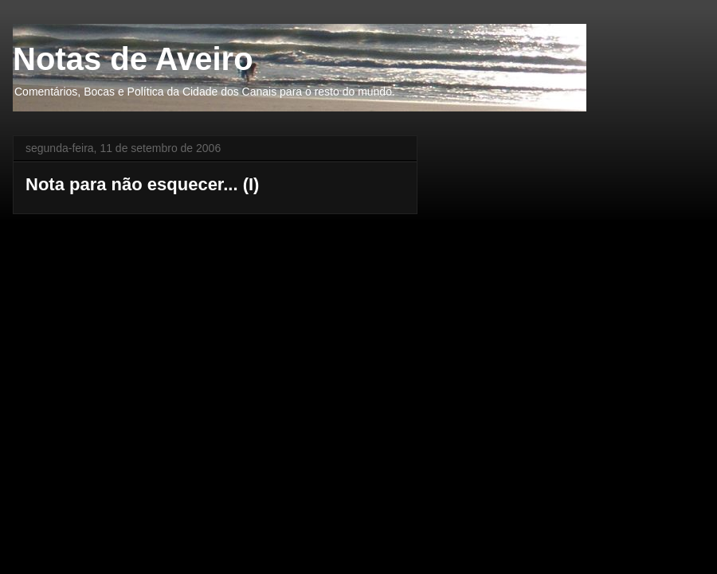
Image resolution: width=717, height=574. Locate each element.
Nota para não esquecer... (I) (142, 184)
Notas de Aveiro (133, 58)
